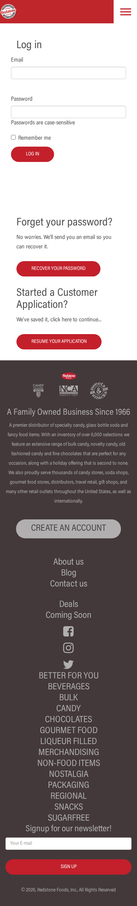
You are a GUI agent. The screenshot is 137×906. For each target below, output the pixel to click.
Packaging (68, 785)
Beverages (69, 687)
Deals (68, 604)
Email (17, 60)
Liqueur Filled (68, 742)
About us (68, 562)
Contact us (68, 584)
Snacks (68, 807)
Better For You (69, 676)
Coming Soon (68, 615)
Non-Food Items (68, 763)
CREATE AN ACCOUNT (68, 528)
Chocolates (68, 720)
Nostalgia (68, 774)
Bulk (68, 698)
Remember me (34, 138)
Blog (68, 573)
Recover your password (58, 268)
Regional (68, 796)
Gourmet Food (69, 731)
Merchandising (68, 753)
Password (22, 99)
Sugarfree (69, 818)
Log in (32, 154)
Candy (68, 709)
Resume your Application (59, 341)
